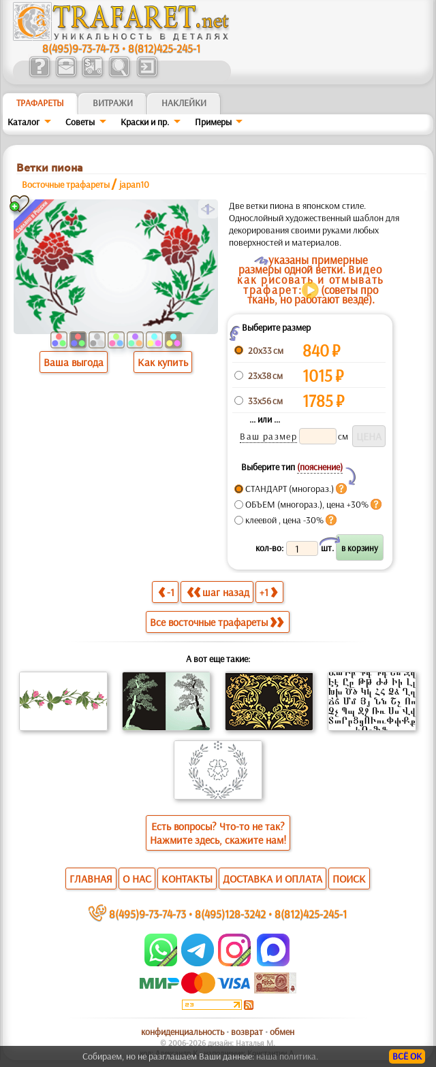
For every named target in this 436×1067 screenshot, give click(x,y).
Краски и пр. (145, 122)
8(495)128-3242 (230, 913)
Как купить (163, 362)
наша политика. (287, 1056)
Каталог (23, 122)
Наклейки (183, 103)
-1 (166, 591)
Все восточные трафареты (216, 622)
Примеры (213, 122)
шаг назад (218, 591)
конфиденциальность (182, 1031)
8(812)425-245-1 (164, 48)
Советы (80, 122)
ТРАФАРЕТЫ (40, 103)
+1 (268, 591)
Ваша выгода (74, 362)
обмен (282, 1031)
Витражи (113, 103)
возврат (247, 1031)
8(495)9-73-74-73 (80, 48)
